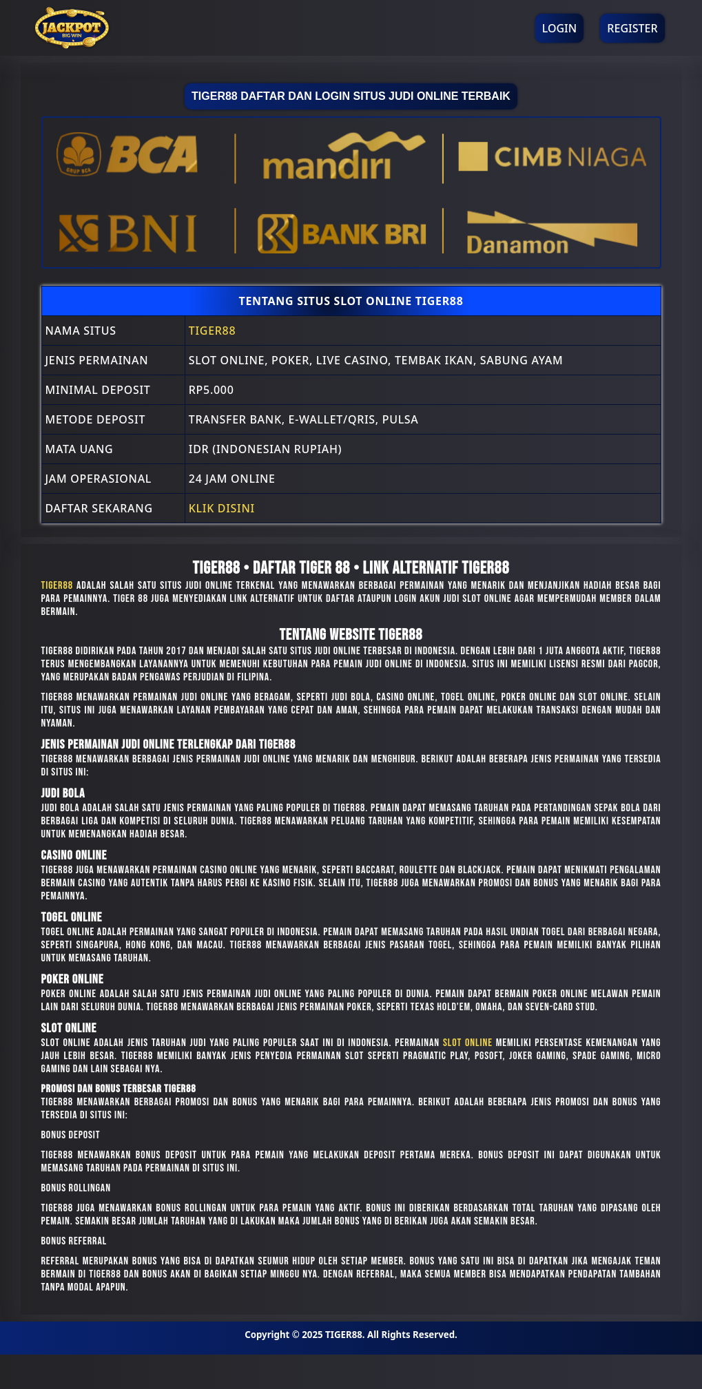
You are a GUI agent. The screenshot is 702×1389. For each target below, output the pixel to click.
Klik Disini (222, 508)
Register (632, 28)
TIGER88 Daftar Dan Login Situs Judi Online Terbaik (351, 96)
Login (559, 28)
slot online (468, 1042)
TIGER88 (212, 330)
